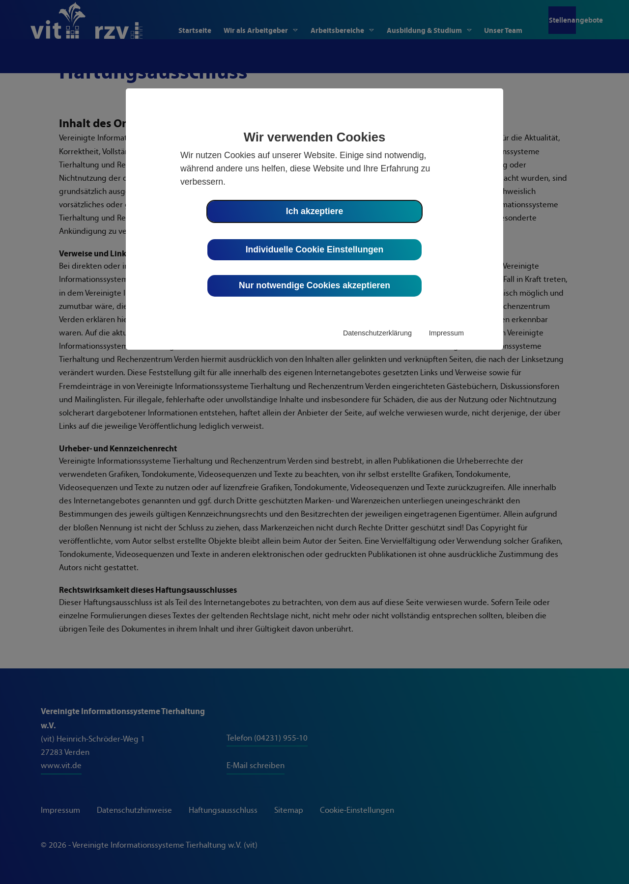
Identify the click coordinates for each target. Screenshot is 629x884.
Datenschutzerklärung (377, 333)
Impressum (446, 333)
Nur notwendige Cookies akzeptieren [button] (314, 285)
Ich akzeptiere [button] (314, 211)
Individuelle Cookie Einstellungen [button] (315, 249)
